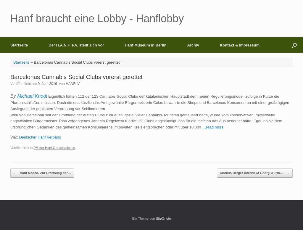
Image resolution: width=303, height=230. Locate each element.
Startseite (19, 45)
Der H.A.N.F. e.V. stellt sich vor (76, 45)
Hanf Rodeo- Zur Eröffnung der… (42, 173)
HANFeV (73, 84)
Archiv (193, 45)
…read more (212, 127)
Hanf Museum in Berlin (146, 45)
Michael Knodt (32, 96)
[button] (294, 45)
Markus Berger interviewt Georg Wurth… (254, 173)
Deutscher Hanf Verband (40, 137)
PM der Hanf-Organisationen (54, 147)
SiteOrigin (163, 218)
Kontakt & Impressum (240, 45)
